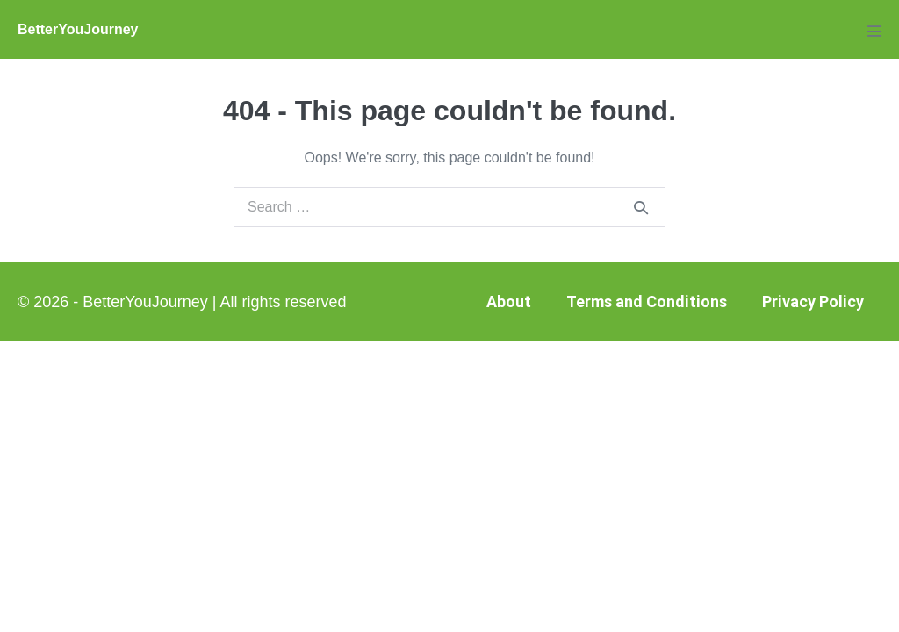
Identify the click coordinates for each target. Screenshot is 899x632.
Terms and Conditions (646, 301)
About (508, 301)
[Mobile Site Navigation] (874, 31)
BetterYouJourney (78, 29)
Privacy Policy (813, 301)
